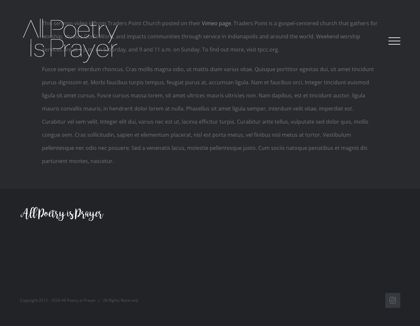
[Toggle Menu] (394, 41)
